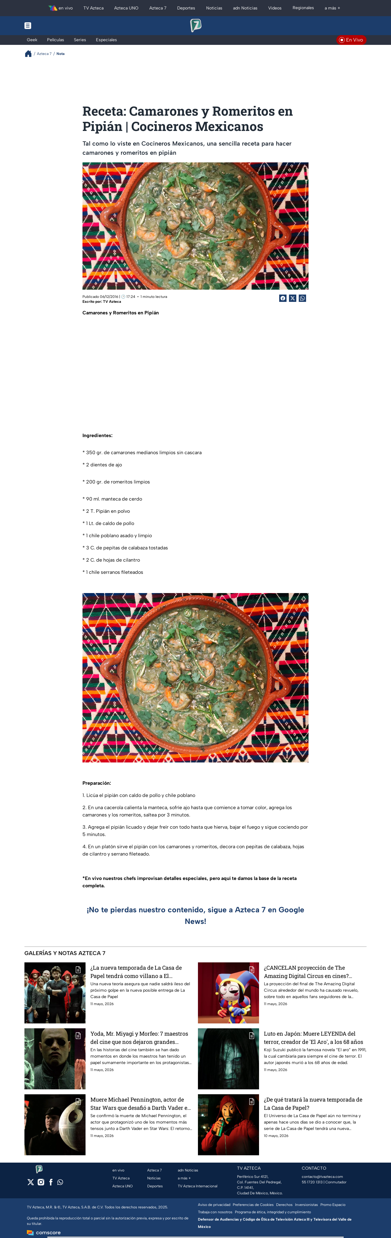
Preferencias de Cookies (253, 1205)
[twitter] (31, 1184)
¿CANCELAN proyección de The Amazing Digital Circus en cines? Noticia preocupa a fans (306, 971)
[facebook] (51, 1184)
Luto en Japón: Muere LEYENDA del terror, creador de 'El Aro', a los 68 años (313, 1037)
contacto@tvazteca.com (322, 1177)
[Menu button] (48, 26)
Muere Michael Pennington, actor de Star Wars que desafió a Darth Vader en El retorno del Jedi (140, 1103)
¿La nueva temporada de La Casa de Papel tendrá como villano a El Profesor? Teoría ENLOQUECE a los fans (140, 971)
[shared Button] (302, 298)
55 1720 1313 (312, 1182)
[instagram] (41, 1184)
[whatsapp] (60, 1183)
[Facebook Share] (283, 298)
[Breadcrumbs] (30, 53)
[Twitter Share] (292, 298)
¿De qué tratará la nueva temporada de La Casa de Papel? (313, 1103)
